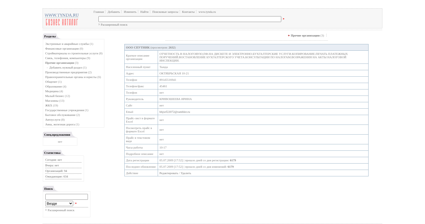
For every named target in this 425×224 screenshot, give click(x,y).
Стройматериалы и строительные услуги (71, 53)
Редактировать (168, 173)
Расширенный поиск (114, 24)
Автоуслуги (52, 119)
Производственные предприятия (66, 72)
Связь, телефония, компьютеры (66, 58)
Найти (144, 11)
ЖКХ (48, 105)
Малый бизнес (54, 96)
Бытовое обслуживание (60, 114)
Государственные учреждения (64, 110)
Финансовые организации (62, 48)
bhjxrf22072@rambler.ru (174, 111)
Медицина (52, 91)
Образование (53, 86)
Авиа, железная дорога (60, 124)
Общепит (51, 81)
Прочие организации (305, 35)
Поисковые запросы (165, 11)
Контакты (188, 11)
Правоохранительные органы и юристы (71, 77)
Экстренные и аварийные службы (67, 43)
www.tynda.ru (207, 11)
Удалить (186, 173)
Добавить (114, 11)
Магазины (52, 100)
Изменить (130, 11)
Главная (98, 11)
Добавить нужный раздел (65, 67)
